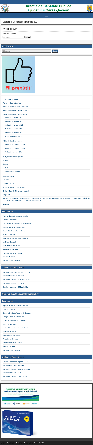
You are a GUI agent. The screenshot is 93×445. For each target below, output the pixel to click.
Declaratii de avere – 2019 (14, 118)
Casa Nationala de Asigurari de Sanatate (17, 223)
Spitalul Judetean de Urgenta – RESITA (16, 272)
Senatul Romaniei (9, 257)
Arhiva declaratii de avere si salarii (15, 114)
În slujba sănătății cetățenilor (13, 157)
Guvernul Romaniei (9, 234)
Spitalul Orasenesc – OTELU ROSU (15, 287)
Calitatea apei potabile (12, 171)
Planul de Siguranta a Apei (12, 103)
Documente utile (8, 176)
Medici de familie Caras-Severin (14, 187)
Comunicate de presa (10, 99)
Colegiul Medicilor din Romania (13, 227)
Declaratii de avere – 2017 (14, 125)
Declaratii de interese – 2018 (15, 148)
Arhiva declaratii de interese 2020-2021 (16, 110)
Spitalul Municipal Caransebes (13, 276)
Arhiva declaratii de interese (12, 141)
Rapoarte (6, 204)
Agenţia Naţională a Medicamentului (15, 216)
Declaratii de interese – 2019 (15, 144)
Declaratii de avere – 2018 (14, 121)
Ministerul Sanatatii (9, 242)
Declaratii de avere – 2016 (14, 129)
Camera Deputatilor (9, 220)
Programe (6, 195)
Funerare (6, 180)
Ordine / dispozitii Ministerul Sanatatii (16, 191)
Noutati (5, 160)
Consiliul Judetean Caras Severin (14, 231)
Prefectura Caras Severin (11, 246)
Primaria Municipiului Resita (12, 253)
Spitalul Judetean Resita (11, 260)
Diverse (5, 164)
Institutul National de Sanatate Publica (16, 238)
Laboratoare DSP (9, 183)
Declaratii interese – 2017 (13, 152)
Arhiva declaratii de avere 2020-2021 (15, 107)
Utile (6, 168)
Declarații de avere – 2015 (14, 132)
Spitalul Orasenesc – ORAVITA (13, 283)
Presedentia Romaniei (10, 249)
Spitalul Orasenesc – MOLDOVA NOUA (16, 279)
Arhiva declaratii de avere (13, 136)
